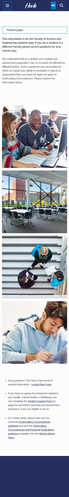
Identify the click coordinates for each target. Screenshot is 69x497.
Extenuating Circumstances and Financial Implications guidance (31, 429)
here (13, 50)
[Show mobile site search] (61, 5)
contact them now (41, 384)
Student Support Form (40, 401)
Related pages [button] (15, 30)
